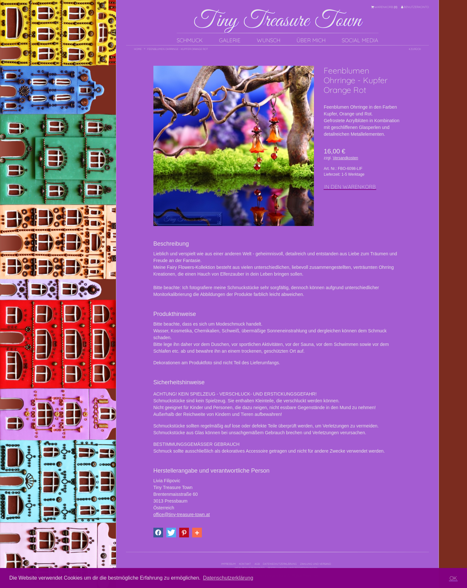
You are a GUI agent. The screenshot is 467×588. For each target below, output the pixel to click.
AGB (257, 563)
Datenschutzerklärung (280, 563)
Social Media (360, 40)
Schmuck (190, 40)
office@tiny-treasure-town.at (181, 514)
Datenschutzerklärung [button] (228, 578)
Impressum (228, 563)
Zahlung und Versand (315, 563)
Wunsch (268, 40)
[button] (158, 532)
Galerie (230, 40)
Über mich (311, 40)
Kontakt (245, 563)
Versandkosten (345, 158)
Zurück (415, 49)
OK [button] (453, 578)
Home (138, 49)
